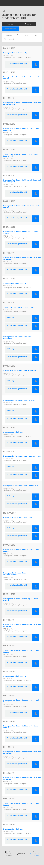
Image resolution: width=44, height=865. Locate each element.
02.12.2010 (9, 201)
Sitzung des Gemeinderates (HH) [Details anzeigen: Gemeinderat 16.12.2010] (15, 53)
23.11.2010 (8, 302)
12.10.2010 (8, 772)
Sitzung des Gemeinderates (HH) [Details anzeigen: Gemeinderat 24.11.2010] (15, 283)
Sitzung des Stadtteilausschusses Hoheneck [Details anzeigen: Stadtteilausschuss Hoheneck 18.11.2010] (19, 400)
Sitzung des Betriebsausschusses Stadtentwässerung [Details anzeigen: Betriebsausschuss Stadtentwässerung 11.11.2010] (15, 574)
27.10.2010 (9, 671)
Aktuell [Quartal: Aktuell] (11, 39)
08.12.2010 (9, 149)
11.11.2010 (9, 544)
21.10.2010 (9, 695)
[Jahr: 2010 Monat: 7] (17, 35)
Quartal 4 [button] (27, 35)
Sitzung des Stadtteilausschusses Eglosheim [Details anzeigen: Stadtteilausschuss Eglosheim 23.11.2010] (19, 307)
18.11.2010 (9, 365)
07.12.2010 (8, 175)
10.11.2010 (9, 594)
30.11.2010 (8, 252)
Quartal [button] (9, 35)
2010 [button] (37, 35)
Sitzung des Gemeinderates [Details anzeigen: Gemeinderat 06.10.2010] (13, 829)
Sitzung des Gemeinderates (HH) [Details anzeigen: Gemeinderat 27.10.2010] (15, 676)
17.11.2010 (9, 427)
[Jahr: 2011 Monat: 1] (4, 39)
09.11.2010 (8, 619)
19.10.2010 (8, 747)
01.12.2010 (9, 226)
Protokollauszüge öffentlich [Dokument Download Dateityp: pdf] (17, 63)
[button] (35, 64)
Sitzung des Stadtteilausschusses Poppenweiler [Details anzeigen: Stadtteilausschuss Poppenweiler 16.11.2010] (20, 486)
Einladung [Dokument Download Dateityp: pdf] (10, 317)
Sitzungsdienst (34, 855)
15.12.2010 (9, 72)
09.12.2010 (9, 123)
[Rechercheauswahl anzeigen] (3, 11)
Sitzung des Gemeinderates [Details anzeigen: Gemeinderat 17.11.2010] (13, 432)
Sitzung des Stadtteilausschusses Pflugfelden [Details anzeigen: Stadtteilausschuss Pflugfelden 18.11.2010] (19, 370)
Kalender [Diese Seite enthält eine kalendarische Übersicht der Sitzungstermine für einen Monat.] (10, 24)
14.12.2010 (8, 98)
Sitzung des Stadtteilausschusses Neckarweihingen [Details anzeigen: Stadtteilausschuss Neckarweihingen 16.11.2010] (22, 456)
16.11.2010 (8, 451)
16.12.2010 (9, 48)
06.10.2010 (9, 824)
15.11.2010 (9, 512)
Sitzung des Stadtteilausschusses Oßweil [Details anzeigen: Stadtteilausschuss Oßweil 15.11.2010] (18, 517)
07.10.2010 (9, 798)
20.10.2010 (9, 721)
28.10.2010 (9, 645)
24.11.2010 (9, 278)
